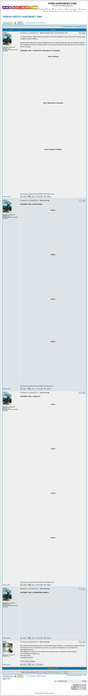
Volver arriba (6, 196)
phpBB (41, 693)
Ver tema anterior (68, 26)
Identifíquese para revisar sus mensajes (60, 11)
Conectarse (77, 11)
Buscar (48, 9)
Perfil (45, 11)
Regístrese (82, 9)
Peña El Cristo (41, 23)
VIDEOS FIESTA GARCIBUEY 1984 (22, 16)
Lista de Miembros (58, 9)
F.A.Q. (41, 9)
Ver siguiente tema (80, 26)
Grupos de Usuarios (71, 9)
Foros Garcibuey (30, 23)
